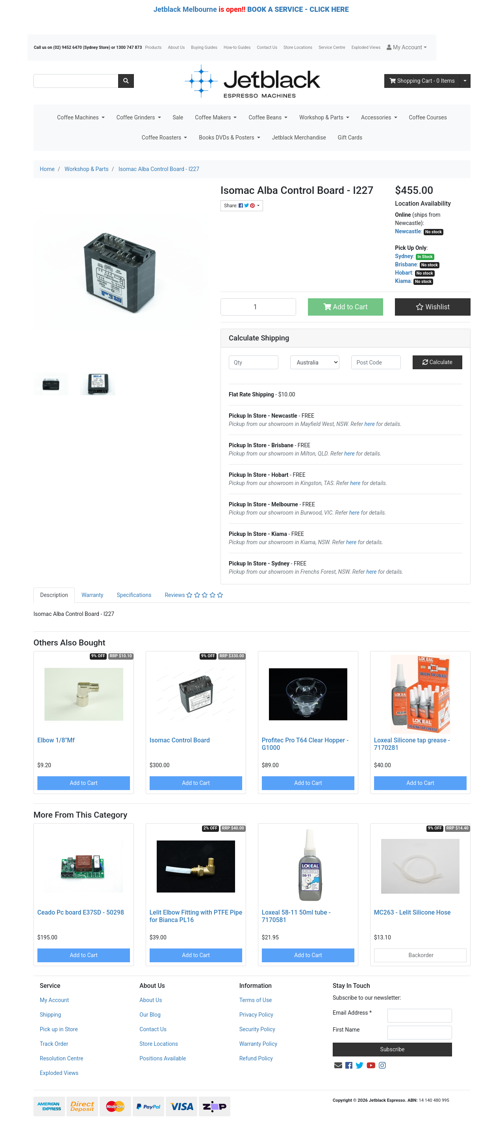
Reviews (194, 595)
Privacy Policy (256, 1015)
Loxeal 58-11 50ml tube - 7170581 (296, 916)
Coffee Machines (78, 117)
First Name (346, 1029)
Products (153, 47)
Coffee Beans (265, 117)
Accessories (377, 117)
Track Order (54, 1044)
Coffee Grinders (136, 117)
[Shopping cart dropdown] (465, 81)
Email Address (352, 1013)
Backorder (420, 955)
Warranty (93, 595)
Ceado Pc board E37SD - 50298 (80, 912)
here (370, 424)
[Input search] (76, 81)
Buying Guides (204, 47)
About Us (176, 47)
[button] (407, 47)
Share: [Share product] (240, 205)
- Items (422, 81)
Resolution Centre (61, 1058)
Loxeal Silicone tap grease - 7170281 (412, 743)
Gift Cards (350, 137)
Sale (178, 117)
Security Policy (257, 1029)
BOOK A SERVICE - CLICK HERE (298, 9)
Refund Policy (256, 1058)
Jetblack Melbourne (185, 9)
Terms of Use (255, 1000)
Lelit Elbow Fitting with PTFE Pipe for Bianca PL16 (196, 916)
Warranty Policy (258, 1044)
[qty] (253, 362)
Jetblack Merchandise (299, 137)
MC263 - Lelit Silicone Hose (412, 912)
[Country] (315, 362)
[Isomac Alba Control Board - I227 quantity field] (258, 307)
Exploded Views (366, 47)
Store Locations (298, 47)
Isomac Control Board (180, 740)
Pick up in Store (59, 1029)
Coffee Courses (428, 117)
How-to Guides (237, 47)
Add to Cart (345, 307)
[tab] (54, 595)
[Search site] (126, 81)
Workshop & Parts (322, 117)
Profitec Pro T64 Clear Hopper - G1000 (305, 743)
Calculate (437, 362)
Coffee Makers (213, 117)
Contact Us (267, 47)
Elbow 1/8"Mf (56, 740)
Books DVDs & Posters (227, 137)
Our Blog (150, 1015)
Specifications (134, 595)
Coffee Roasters (162, 137)
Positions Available (162, 1058)
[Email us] (338, 1065)
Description (54, 595)
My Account (54, 1000)
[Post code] (376, 362)
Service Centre (332, 47)
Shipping (50, 1015)
